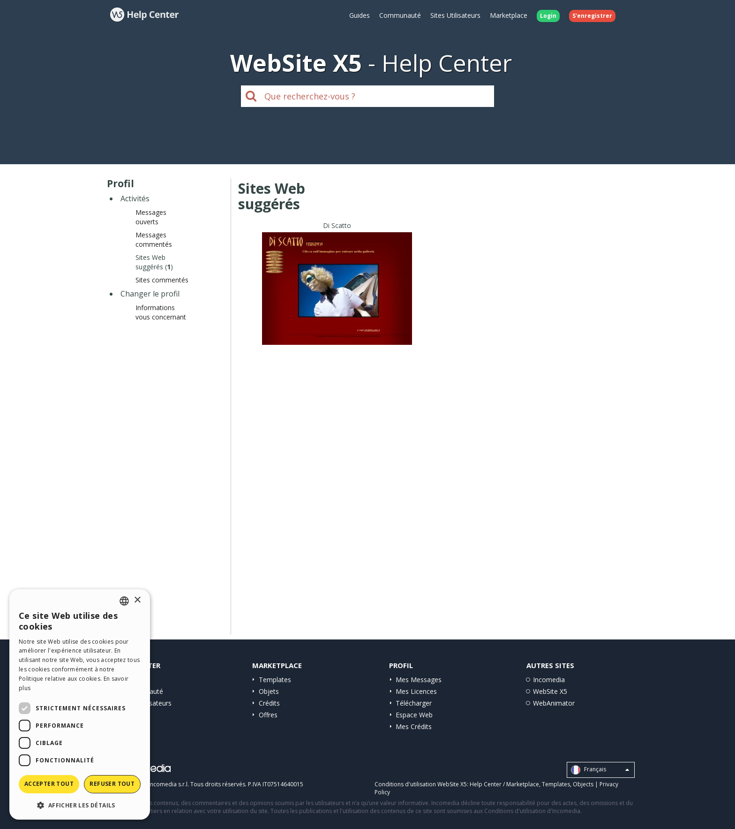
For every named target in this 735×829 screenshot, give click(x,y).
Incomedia (549, 679)
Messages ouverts (150, 217)
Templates (275, 679)
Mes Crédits (414, 726)
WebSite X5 (550, 691)
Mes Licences (416, 691)
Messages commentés (153, 239)
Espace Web (414, 714)
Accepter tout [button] (49, 784)
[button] (80, 804)
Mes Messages (419, 679)
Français (600, 770)
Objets (269, 691)
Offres (268, 714)
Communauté (400, 15)
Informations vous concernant (160, 312)
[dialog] (79, 704)
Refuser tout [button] (112, 784)
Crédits (269, 703)
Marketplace (508, 15)
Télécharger (414, 703)
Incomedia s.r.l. (169, 784)
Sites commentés (161, 279)
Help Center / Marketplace (504, 784)
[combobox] (124, 601)
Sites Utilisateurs (455, 15)
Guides (359, 15)
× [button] (137, 600)
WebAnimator (554, 703)
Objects (583, 784)
